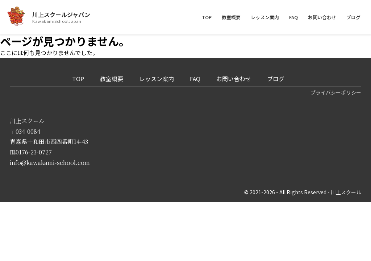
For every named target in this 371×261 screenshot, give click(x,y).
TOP (207, 17)
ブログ (353, 17)
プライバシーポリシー (335, 92)
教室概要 (231, 17)
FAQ (293, 17)
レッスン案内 (265, 17)
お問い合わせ (322, 17)
